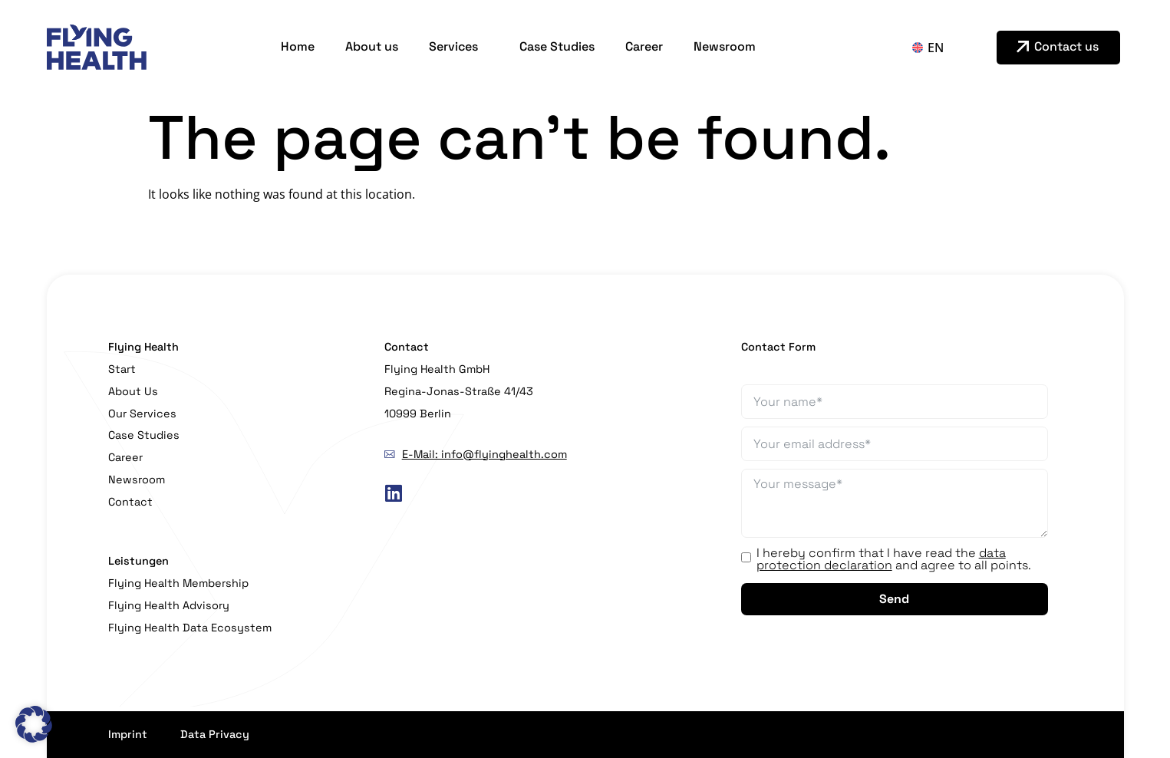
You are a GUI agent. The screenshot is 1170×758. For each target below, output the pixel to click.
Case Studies (557, 46)
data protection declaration (881, 559)
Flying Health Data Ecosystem (190, 627)
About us (371, 46)
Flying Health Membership (178, 583)
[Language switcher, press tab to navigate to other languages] (943, 47)
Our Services (142, 413)
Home (298, 46)
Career (644, 46)
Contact (130, 502)
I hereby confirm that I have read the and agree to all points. (893, 559)
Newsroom (725, 46)
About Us (133, 391)
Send (894, 599)
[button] (34, 724)
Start (122, 369)
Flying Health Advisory (168, 605)
